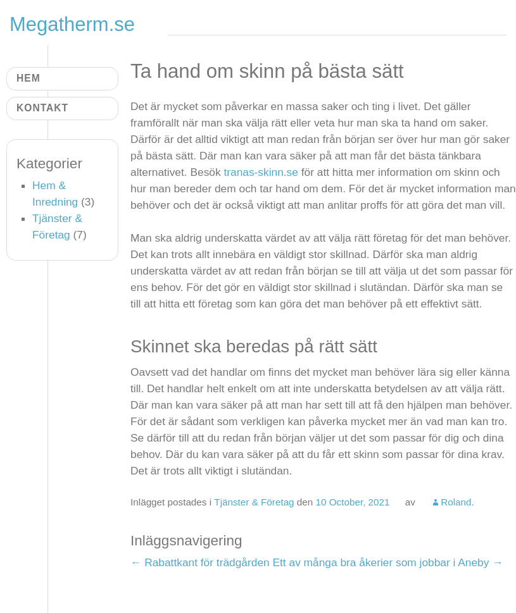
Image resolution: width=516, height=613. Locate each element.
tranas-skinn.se (260, 172)
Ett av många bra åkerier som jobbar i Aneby (388, 562)
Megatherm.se (72, 24)
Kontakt (42, 107)
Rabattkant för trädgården (200, 562)
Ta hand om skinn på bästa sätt (267, 71)
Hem (28, 78)
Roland (456, 502)
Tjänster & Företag (254, 502)
